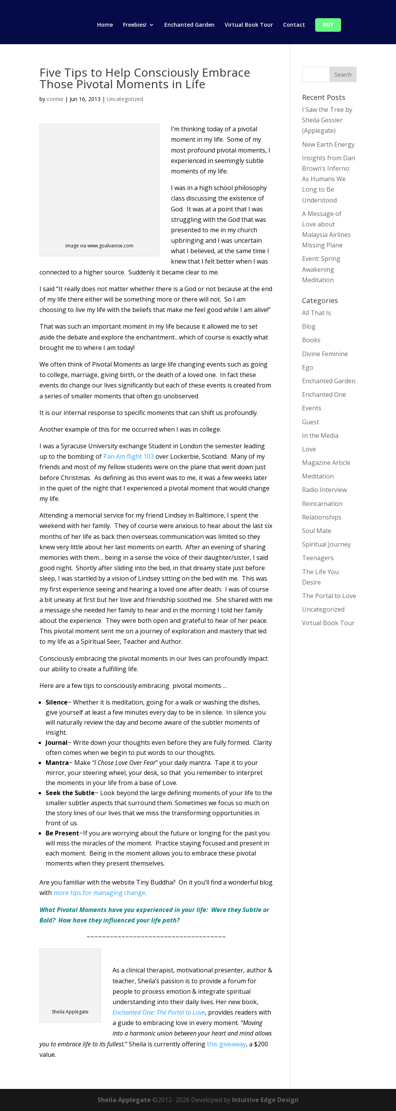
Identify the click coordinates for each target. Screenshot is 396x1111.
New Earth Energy (328, 144)
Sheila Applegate (124, 1100)
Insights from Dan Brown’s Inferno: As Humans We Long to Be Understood (328, 179)
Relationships (321, 517)
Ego (307, 367)
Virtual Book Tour (249, 25)
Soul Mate (316, 530)
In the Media (320, 435)
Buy (328, 25)
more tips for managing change (99, 892)
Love (309, 449)
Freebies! (135, 25)
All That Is (316, 313)
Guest (310, 422)
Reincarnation (322, 503)
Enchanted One (324, 394)
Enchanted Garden (189, 25)
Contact (294, 25)
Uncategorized (125, 99)
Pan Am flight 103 (128, 456)
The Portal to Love (329, 596)
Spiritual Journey (326, 544)
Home (105, 25)
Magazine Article (326, 462)
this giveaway (226, 1044)
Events (311, 408)
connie (55, 99)
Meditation (318, 476)
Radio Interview (324, 489)
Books (311, 340)
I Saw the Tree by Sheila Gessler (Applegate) (327, 120)
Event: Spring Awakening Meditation (321, 269)
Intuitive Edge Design (265, 1100)
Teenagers (318, 558)
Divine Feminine (325, 354)
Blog (309, 326)
